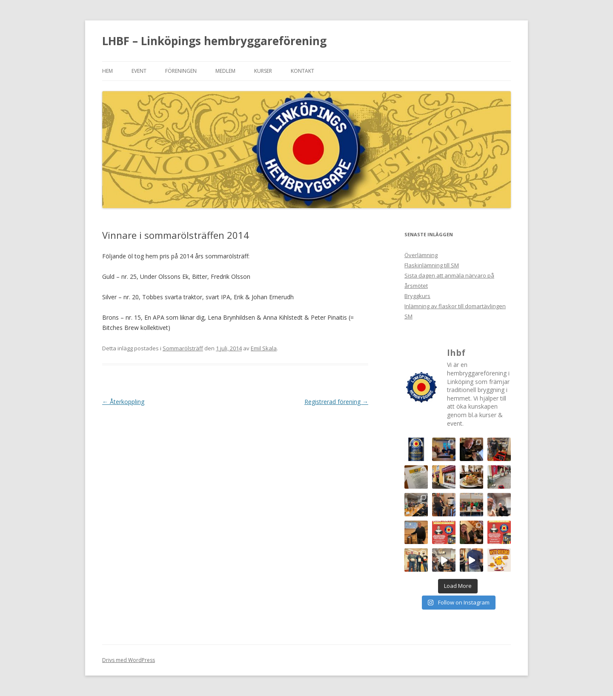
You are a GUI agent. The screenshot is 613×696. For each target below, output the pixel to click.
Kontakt (302, 70)
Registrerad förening (336, 402)
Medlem (225, 70)
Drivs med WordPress (128, 660)
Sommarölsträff (183, 348)
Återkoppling (123, 402)
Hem (107, 70)
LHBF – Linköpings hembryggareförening (214, 41)
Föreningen (181, 70)
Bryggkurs (417, 296)
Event (139, 70)
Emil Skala (264, 348)
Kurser (263, 70)
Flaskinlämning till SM (431, 265)
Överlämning (421, 255)
